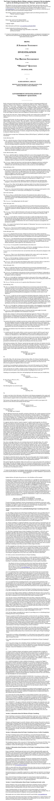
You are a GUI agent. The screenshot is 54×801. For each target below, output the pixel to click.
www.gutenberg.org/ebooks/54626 (28, 25)
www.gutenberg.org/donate (21, 764)
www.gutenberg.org (10, 9)
